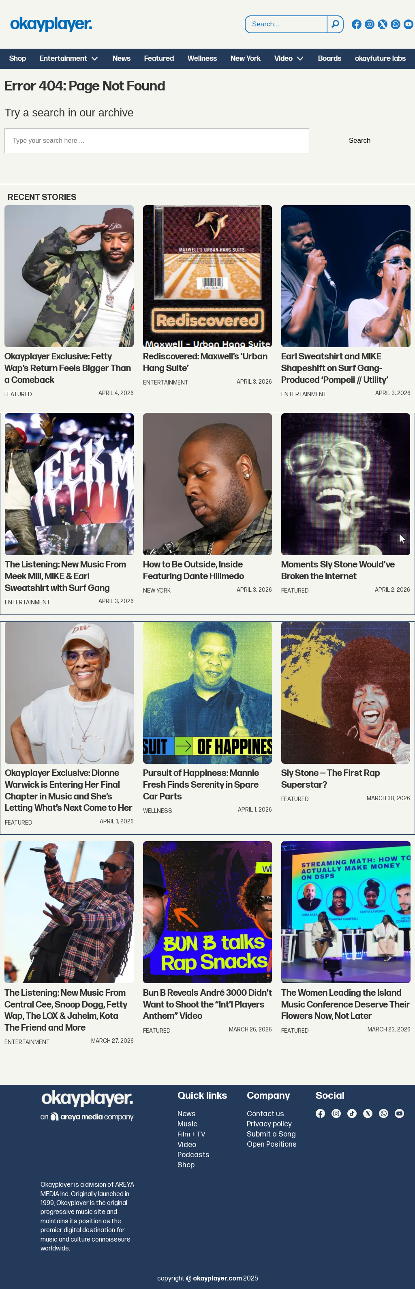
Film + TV (191, 1134)
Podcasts (194, 1155)
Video (283, 58)
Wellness (202, 58)
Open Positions (272, 1144)
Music (187, 1124)
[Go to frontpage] (51, 24)
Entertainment (63, 58)
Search (360, 140)
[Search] (335, 24)
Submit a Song (271, 1134)
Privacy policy (269, 1124)
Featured (159, 58)
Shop (17, 58)
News (121, 58)
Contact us (265, 1114)
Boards (329, 58)
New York (246, 58)
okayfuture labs (380, 58)
